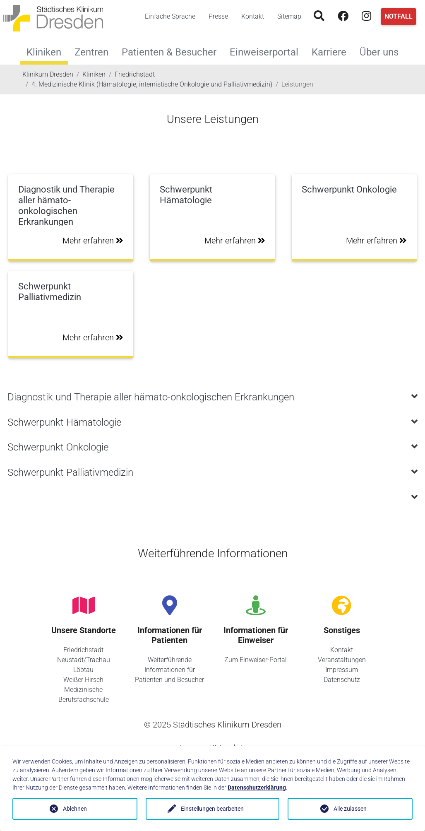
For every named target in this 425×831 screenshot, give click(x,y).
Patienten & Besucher (172, 51)
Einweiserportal (267, 51)
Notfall (398, 16)
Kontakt (252, 16)
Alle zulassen (350, 808)
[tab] (212, 397)
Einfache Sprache (170, 16)
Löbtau (83, 670)
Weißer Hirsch (83, 680)
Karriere (332, 51)
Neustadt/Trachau (83, 660)
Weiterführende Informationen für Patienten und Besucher (169, 670)
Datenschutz (342, 680)
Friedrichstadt (83, 650)
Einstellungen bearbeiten (212, 808)
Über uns (382, 51)
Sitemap (289, 16)
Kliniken (43, 52)
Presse (218, 16)
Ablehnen (75, 808)
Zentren (94, 51)
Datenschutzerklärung (257, 787)
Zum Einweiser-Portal (255, 660)
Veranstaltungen (342, 660)
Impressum (341, 670)
